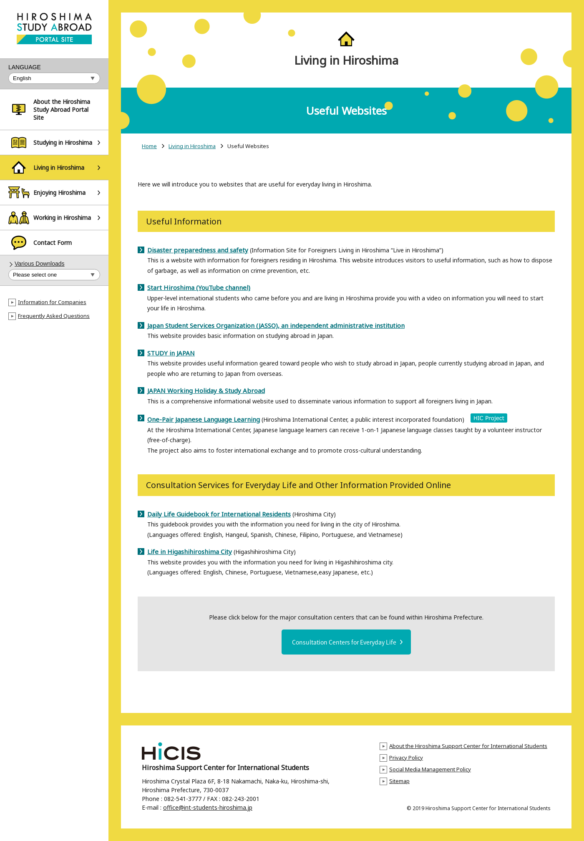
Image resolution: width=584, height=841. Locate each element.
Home (149, 146)
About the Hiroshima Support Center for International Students (468, 746)
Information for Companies (52, 302)
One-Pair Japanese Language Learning (203, 419)
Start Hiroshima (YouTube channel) (198, 287)
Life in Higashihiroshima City (189, 551)
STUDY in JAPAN (171, 353)
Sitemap (399, 781)
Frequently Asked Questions (54, 316)
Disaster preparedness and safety (197, 250)
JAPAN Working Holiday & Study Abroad (206, 390)
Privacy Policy (406, 757)
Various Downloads (40, 263)
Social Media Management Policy (430, 769)
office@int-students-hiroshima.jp (207, 807)
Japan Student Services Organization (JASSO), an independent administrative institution (276, 325)
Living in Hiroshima (192, 146)
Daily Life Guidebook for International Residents (219, 514)
